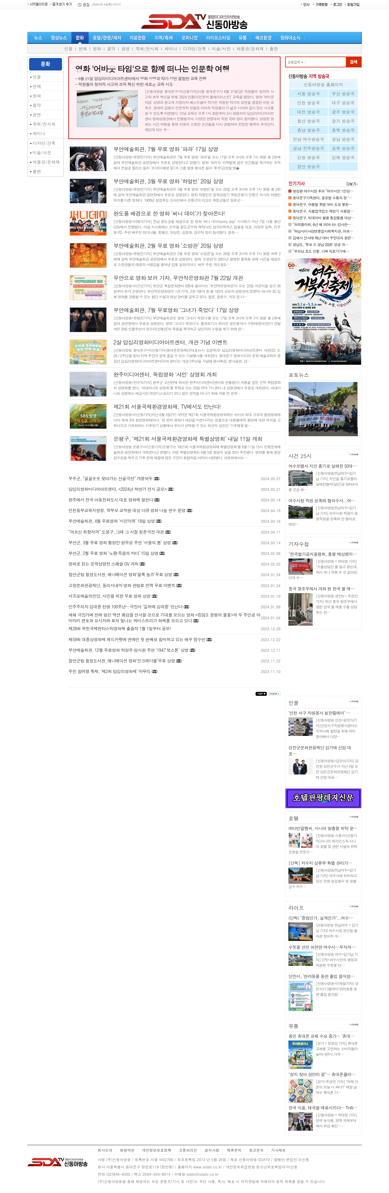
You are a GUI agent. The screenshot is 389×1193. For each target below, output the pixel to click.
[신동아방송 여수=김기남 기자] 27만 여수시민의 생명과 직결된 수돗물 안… (337, 960)
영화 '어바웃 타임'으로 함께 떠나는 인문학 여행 (152, 68)
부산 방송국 (343, 94)
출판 (274, 49)
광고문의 (256, 1150)
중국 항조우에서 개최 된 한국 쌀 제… (321, 589)
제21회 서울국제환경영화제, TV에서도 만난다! (167, 406)
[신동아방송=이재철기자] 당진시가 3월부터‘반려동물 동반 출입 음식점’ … (337, 989)
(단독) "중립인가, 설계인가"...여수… (320, 918)
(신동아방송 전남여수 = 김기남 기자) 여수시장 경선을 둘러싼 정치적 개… (337, 930)
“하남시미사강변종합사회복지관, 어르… (323, 231)
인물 (68, 49)
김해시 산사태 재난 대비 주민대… (319, 439)
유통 (293, 1026)
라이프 (296, 907)
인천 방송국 (308, 103)
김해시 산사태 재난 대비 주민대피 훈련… (323, 237)
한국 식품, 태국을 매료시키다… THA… (322, 1108)
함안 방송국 (308, 166)
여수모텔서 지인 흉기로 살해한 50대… (322, 466)
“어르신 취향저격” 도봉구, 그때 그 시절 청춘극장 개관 (116, 532)
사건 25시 (300, 456)
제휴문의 (234, 1150)
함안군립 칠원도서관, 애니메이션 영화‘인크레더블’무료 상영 (121, 661)
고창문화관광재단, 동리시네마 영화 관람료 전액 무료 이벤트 (121, 585)
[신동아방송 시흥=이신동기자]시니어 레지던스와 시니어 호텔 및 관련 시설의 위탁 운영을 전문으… (322, 843)
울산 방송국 (308, 121)
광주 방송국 (343, 112)
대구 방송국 (343, 103)
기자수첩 (298, 544)
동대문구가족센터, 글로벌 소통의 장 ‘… (322, 197)
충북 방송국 (343, 130)
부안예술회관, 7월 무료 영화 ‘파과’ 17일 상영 (165, 149)
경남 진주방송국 (308, 148)
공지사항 (212, 1150)
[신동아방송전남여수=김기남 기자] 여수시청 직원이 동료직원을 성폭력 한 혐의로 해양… (323, 516)
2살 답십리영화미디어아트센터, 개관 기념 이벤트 (170, 342)
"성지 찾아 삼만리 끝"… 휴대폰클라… (321, 1074)
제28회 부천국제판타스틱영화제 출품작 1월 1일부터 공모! (119, 628)
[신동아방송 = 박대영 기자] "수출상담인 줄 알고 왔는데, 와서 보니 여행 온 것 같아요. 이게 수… (323, 569)
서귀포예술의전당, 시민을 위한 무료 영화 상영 (109, 596)
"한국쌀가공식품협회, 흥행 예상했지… (322, 554)
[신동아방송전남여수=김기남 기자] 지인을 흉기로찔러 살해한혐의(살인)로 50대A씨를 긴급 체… (323, 481)
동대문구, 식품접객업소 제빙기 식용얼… (323, 211)
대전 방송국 (308, 112)
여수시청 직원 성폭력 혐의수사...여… (321, 500)
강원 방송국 (308, 157)
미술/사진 (221, 49)
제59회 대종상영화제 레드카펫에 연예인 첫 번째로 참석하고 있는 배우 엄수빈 (137, 639)
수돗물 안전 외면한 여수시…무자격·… (322, 947)
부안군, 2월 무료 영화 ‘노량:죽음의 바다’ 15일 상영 (113, 553)
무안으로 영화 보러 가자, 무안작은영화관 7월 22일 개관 (178, 278)
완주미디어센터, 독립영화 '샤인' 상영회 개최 (165, 374)
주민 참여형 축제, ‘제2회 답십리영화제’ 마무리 (109, 671)
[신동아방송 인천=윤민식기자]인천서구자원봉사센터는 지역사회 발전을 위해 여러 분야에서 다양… (336, 728)
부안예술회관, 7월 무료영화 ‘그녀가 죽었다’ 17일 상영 (176, 310)
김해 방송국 (343, 157)
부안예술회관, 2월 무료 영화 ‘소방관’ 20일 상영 (168, 245)
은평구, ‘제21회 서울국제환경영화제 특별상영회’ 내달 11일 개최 (187, 439)
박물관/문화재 (250, 49)
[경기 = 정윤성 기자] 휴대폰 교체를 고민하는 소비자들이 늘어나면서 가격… (337, 1049)
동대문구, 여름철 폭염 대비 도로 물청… (322, 204)
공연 (125, 49)
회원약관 (127, 1150)
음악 (111, 49)
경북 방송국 (343, 148)
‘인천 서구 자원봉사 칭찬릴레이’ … (319, 713)
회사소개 (105, 1150)
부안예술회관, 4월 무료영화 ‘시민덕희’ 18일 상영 (111, 521)
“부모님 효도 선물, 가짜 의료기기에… (321, 251)
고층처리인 (188, 1150)
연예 (82, 49)
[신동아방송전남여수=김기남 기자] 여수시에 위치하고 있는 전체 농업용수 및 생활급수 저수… (322, 878)
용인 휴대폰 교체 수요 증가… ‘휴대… (321, 1036)
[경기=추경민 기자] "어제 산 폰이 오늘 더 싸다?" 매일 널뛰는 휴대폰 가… (337, 1087)
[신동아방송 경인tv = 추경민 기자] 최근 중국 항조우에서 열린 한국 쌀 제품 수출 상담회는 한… (336, 604)
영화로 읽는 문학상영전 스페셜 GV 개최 (103, 564)
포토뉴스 (298, 374)
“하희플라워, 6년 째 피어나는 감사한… (322, 224)
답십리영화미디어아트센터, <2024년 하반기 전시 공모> (117, 489)
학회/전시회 (147, 49)
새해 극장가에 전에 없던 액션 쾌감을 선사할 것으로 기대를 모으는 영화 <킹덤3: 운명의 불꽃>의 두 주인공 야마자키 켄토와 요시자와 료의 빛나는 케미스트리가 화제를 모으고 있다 (164, 618)
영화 (97, 49)
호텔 (293, 818)
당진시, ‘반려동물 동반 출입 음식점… (321, 976)
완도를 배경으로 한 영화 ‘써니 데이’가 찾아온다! (169, 213)
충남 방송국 (308, 130)
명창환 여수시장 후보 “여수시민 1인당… (323, 190)
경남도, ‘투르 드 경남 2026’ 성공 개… (320, 244)
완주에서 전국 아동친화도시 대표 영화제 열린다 (110, 500)
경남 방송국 (343, 139)
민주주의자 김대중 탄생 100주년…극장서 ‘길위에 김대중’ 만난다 (125, 606)
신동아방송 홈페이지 (323, 84)
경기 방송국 (343, 121)
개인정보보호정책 (156, 1150)
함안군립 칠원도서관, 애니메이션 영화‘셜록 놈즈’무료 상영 (120, 574)
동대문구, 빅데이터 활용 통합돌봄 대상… (323, 217)
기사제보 (278, 1150)
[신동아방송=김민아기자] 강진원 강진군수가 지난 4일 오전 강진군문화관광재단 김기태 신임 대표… (337, 769)
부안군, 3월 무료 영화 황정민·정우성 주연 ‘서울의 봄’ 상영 (119, 542)
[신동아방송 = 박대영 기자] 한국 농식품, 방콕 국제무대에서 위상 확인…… (336, 1120)
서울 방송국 (308, 94)
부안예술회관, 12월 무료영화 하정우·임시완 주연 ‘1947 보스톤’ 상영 (128, 650)
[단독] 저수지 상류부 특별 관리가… (320, 863)
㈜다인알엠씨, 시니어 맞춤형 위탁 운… (322, 828)
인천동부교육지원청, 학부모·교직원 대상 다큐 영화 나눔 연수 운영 (126, 510)
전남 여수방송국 (308, 139)
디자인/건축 (194, 49)
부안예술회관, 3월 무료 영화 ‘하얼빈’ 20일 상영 (168, 181)
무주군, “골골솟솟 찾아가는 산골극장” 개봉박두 (110, 478)
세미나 (170, 49)
